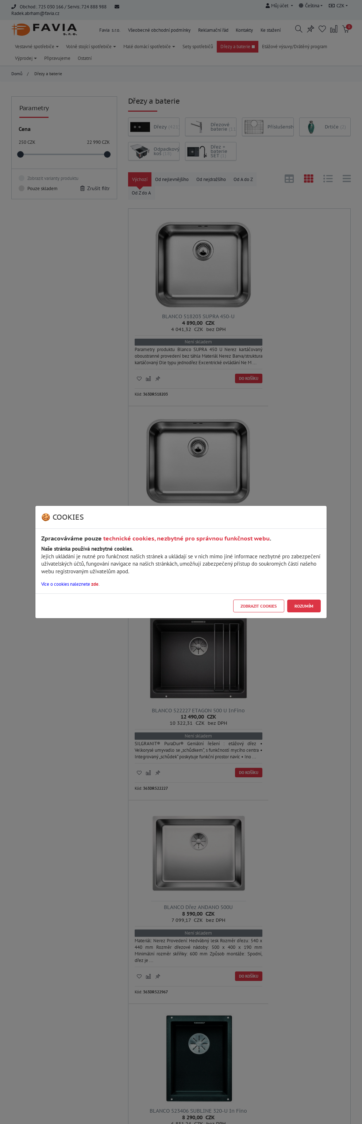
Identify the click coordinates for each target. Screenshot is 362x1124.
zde (95, 584)
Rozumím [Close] (303, 606)
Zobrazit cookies (258, 606)
